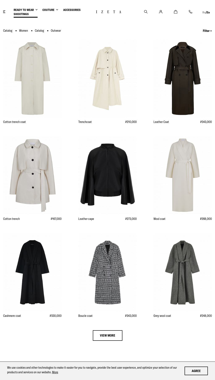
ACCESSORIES (72, 10)
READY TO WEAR (24, 10)
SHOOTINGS (21, 14)
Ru (204, 12)
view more (107, 335)
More (55, 372)
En (208, 12)
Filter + (207, 31)
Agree (196, 371)
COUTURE (48, 10)
